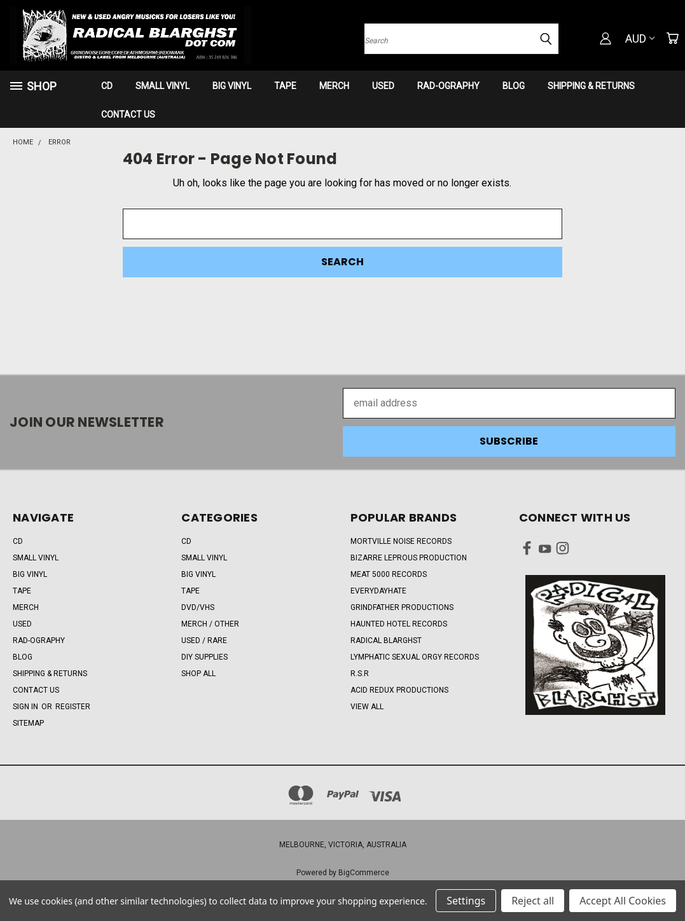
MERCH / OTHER (210, 624)
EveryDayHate (378, 590)
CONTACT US (128, 114)
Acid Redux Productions (399, 690)
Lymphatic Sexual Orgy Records (414, 657)
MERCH (334, 86)
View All (367, 706)
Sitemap (28, 723)
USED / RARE (204, 640)
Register (72, 706)
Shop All (198, 673)
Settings (465, 901)
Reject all (532, 901)
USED (383, 86)
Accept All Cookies (622, 901)
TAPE (285, 86)
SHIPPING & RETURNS (591, 86)
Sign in (26, 706)
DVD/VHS (197, 607)
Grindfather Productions (401, 607)
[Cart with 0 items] (672, 38)
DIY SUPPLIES (204, 657)
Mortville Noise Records (401, 541)
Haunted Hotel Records (398, 624)
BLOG (513, 86)
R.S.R (359, 673)
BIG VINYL (231, 86)
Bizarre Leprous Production (408, 557)
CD (107, 86)
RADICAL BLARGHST (386, 640)
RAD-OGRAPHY (448, 86)
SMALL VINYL (162, 86)
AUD (639, 38)
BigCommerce (363, 872)
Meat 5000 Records (388, 574)
